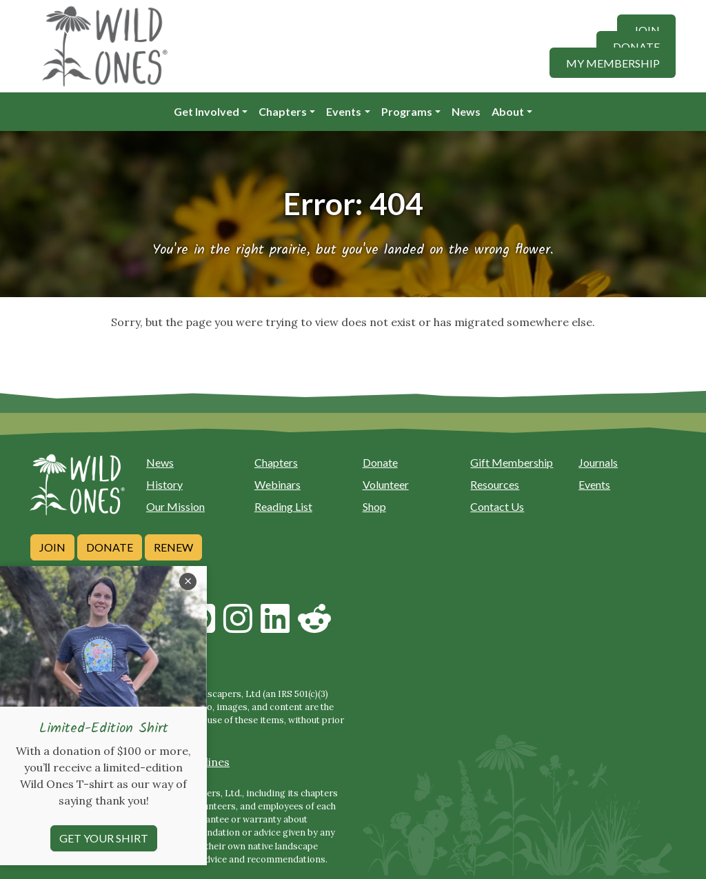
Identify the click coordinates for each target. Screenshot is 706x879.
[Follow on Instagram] (238, 627)
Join (647, 29)
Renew (173, 547)
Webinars (277, 484)
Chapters (283, 111)
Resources (494, 484)
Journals (598, 462)
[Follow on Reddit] (314, 627)
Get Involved (206, 111)
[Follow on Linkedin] (275, 627)
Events (343, 111)
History (164, 484)
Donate (636, 45)
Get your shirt (103, 860)
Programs (406, 111)
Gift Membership (511, 462)
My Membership (613, 62)
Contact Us (497, 506)
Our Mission (175, 506)
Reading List (283, 506)
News (466, 111)
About (508, 111)
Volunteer (386, 484)
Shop (374, 506)
